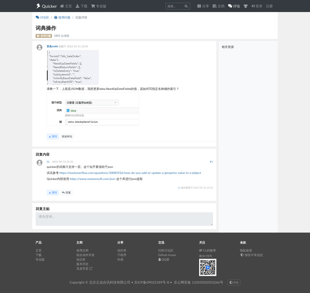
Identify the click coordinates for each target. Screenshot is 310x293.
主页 (66, 6)
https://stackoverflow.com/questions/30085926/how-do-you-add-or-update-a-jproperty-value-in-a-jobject (130, 173)
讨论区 (42, 17)
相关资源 (228, 47)
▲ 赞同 (53, 136)
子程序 (121, 255)
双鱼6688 (53, 46)
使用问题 (62, 17)
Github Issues (167, 255)
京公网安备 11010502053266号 (198, 282)
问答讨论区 (165, 250)
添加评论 (67, 136)
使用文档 (82, 250)
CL (48, 161)
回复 (66, 192)
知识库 (80, 259)
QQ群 (163, 259)
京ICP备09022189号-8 (151, 282)
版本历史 (82, 264)
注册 (269, 6)
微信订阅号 (205, 256)
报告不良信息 (251, 255)
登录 (256, 6)
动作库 (121, 250)
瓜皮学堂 (84, 268)
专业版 (98, 6)
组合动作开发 (85, 255)
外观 (120, 259)
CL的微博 (207, 250)
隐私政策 (246, 250)
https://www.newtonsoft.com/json (92, 179)
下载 (81, 6)
